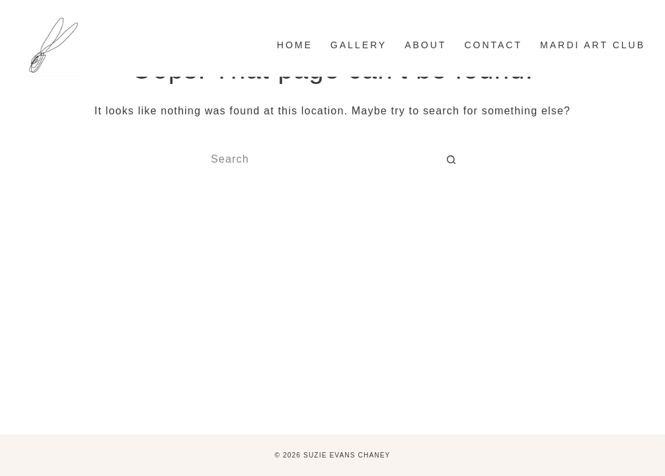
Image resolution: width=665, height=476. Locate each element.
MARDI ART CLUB (592, 45)
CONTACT (493, 45)
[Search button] (451, 159)
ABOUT (425, 45)
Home (295, 45)
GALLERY (359, 45)
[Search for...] (319, 159)
